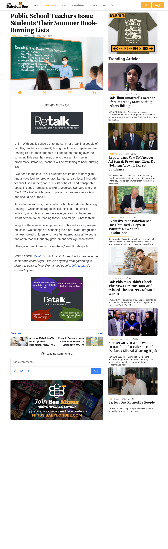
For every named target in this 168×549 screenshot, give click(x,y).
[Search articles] (108, 5)
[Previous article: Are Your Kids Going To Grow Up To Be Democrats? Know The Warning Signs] (33, 333)
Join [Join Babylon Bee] (146, 5)
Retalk (38, 256)
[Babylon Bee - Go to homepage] (17, 5)
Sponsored (16, 35)
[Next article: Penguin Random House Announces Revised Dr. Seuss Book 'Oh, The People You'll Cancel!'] (80, 333)
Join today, (79, 265)
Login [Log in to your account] (158, 5)
